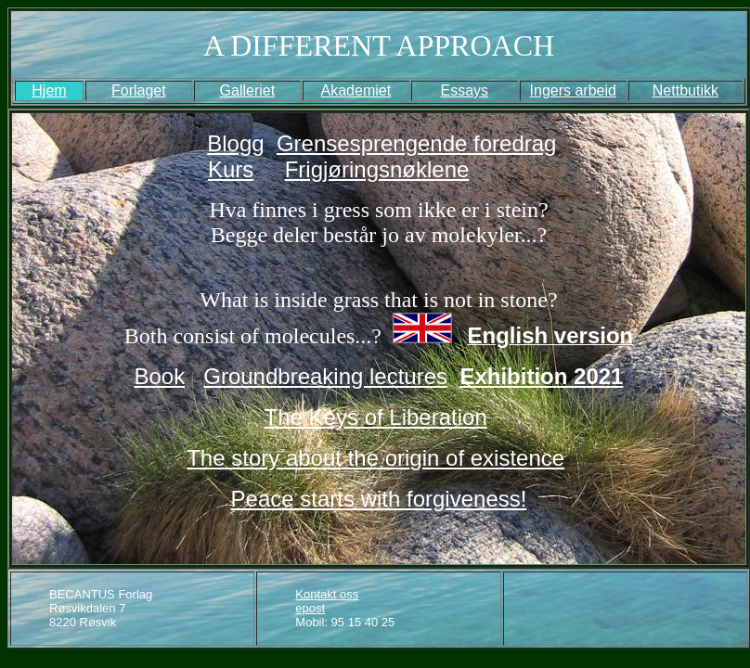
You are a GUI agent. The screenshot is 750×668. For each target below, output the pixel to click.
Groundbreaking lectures (325, 376)
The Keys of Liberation (376, 417)
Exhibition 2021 (541, 376)
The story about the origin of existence (375, 457)
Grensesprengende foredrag (417, 143)
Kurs (230, 169)
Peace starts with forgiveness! (379, 498)
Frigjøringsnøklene (377, 169)
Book (160, 376)
